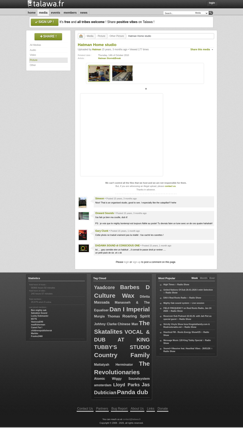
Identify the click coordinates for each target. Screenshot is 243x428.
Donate (163, 408)
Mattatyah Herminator (113, 364)
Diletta (145, 296)
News (83, 12)
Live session (198, 303)
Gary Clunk (101, 230)
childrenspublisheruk (41, 330)
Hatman (96, 49)
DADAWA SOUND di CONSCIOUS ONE (117, 245)
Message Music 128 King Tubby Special (182, 340)
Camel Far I (36, 327)
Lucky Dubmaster (40, 316)
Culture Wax (114, 295)
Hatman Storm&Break (109, 58)
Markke (34, 333)
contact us (170, 186)
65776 (34, 319)
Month (203, 278)
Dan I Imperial (129, 309)
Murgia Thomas (107, 316)
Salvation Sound (39, 313)
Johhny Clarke (105, 324)
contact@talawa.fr (132, 419)
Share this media (200, 49)
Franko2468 (37, 336)
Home (32, 12)
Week (195, 278)
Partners (102, 408)
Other (33, 65)
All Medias (35, 45)
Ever (212, 278)
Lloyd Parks (126, 384)
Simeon (99, 198)
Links (150, 408)
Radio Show (183, 284)
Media (43, 12)
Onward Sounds (104, 213)
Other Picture (117, 36)
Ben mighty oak (39, 310)
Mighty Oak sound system (176, 303)
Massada (102, 302)
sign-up (137, 262)
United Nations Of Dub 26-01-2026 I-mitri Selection (188, 290)
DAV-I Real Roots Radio (175, 298)
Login (212, 2)
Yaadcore (104, 287)
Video (33, 55)
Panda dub (132, 392)
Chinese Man (128, 324)
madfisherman (38, 325)
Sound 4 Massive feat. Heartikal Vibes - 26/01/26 (186, 348)
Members (70, 12)
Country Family (122, 355)
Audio (33, 50)
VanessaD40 (37, 322)
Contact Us (85, 408)
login (126, 262)
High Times (169, 284)
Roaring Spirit (136, 316)
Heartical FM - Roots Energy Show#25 (182, 332)
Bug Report (119, 408)
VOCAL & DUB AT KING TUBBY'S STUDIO (122, 339)
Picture (33, 60)
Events (55, 12)
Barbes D (135, 287)
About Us (137, 408)
